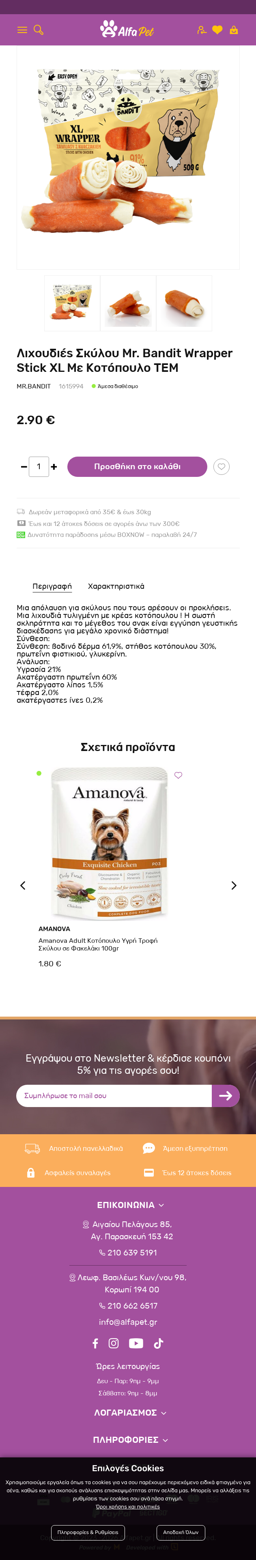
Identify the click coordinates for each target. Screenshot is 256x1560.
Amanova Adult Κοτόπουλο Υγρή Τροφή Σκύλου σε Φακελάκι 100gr (98, 944)
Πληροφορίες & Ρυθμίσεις (88, 1533)
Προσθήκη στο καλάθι (137, 466)
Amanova (54, 929)
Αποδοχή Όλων (180, 1533)
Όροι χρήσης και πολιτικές (128, 1507)
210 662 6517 (132, 1306)
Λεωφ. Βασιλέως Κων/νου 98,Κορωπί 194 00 (132, 1283)
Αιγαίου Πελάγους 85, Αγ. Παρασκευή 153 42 (132, 1230)
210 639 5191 (132, 1253)
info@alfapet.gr (128, 1322)
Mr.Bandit (34, 386)
